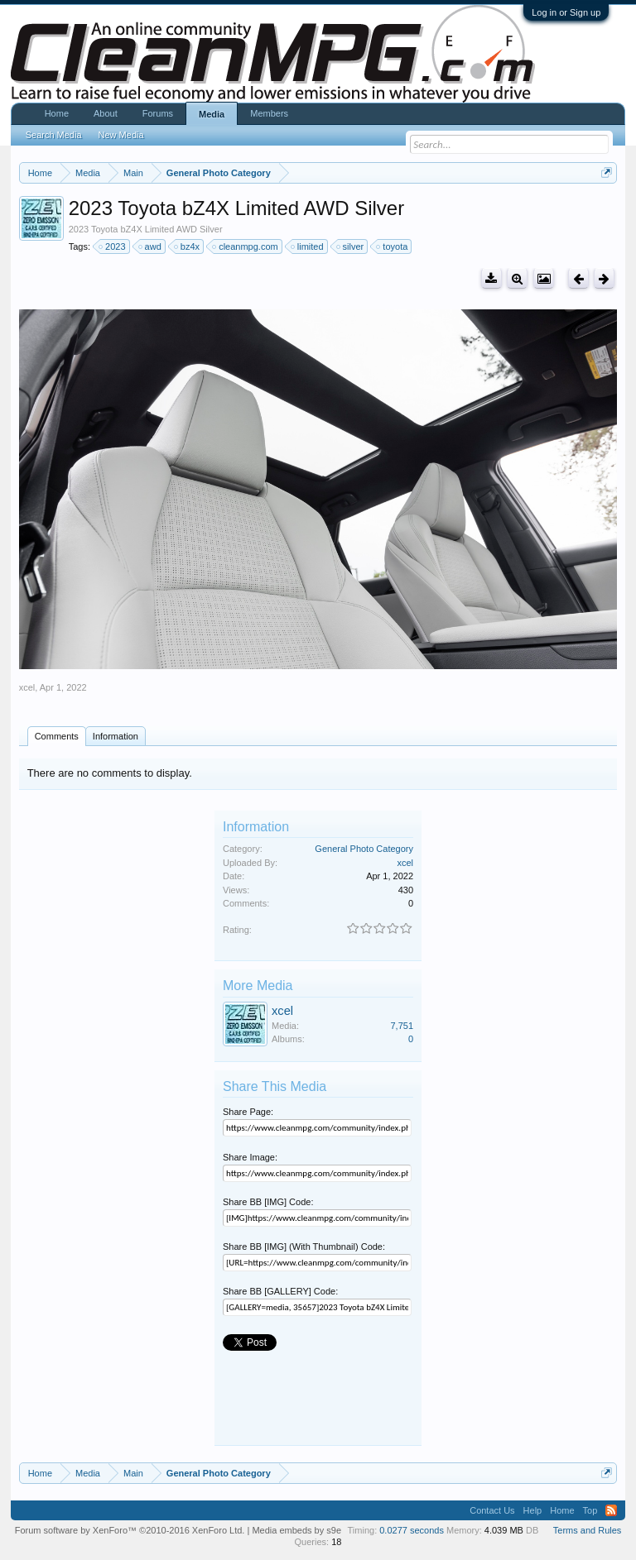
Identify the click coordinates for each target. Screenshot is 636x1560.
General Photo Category (364, 849)
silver (351, 246)
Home (57, 113)
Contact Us (492, 1510)
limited (308, 246)
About (106, 113)
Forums (157, 113)
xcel (27, 687)
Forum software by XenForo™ (130, 1530)
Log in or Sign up (566, 12)
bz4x (188, 246)
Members (269, 113)
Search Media (54, 135)
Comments (57, 736)
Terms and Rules (587, 1530)
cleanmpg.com (246, 246)
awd (150, 246)
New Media (121, 135)
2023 (112, 246)
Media (211, 114)
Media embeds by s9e (296, 1530)
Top (590, 1510)
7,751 (401, 1026)
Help (532, 1510)
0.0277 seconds (411, 1530)
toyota (392, 246)
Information (115, 736)
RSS (611, 1510)
